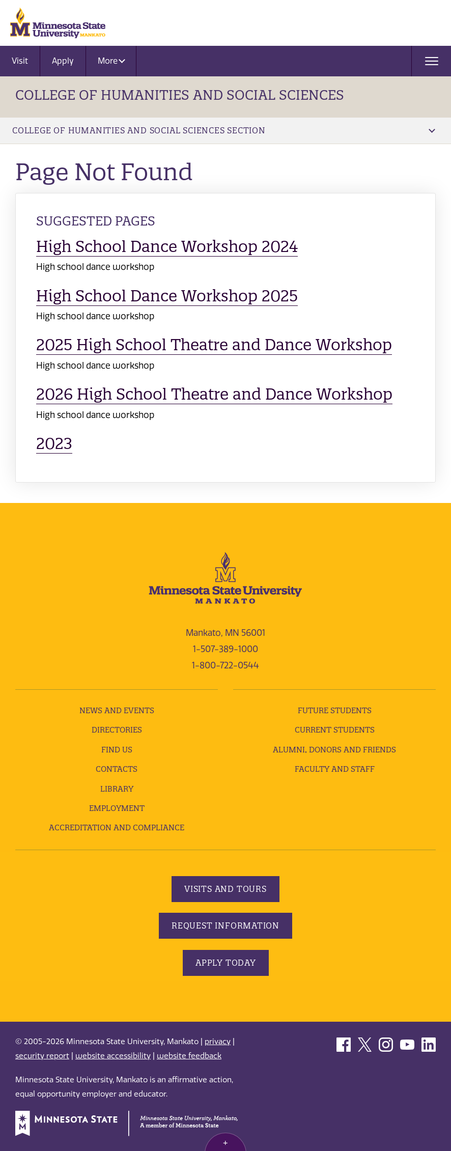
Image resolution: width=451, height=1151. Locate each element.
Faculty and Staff (335, 769)
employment (117, 808)
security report (42, 1055)
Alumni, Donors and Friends (334, 749)
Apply (63, 61)
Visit (20, 61)
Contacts (116, 769)
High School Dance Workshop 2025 (167, 295)
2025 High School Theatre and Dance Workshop (214, 344)
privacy (218, 1041)
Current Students (335, 730)
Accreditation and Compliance (116, 827)
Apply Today (225, 963)
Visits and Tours (225, 889)
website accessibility (113, 1055)
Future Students (335, 710)
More (111, 61)
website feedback (189, 1055)
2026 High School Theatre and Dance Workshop (214, 394)
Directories (117, 730)
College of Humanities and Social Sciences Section (223, 130)
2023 (54, 443)
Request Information (225, 925)
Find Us (116, 749)
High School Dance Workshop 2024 (167, 246)
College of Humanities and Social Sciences (179, 95)
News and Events (116, 710)
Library (116, 789)
